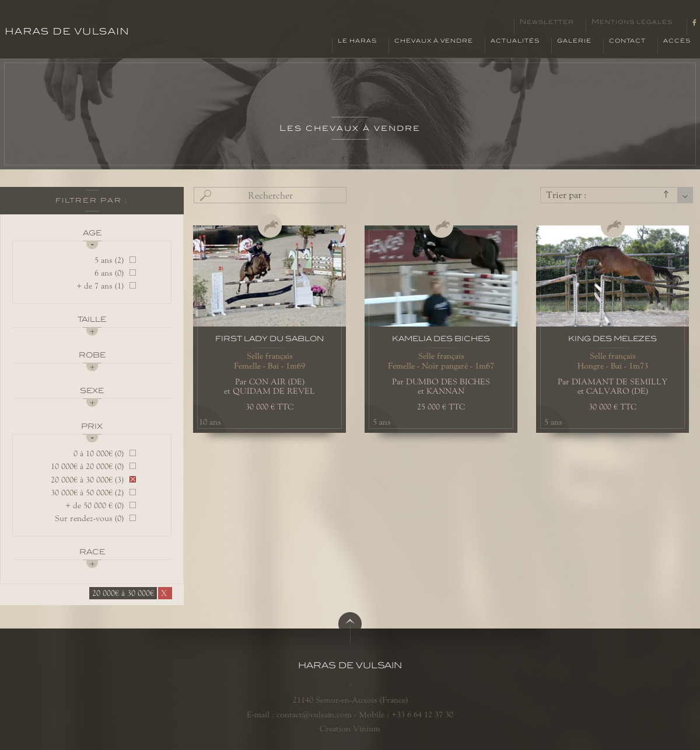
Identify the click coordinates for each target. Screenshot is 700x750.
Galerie (574, 41)
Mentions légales (632, 22)
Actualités (515, 41)
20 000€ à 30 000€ (123, 593)
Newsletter (547, 22)
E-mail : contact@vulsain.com (299, 714)
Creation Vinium (350, 728)
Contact (627, 41)
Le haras (357, 41)
